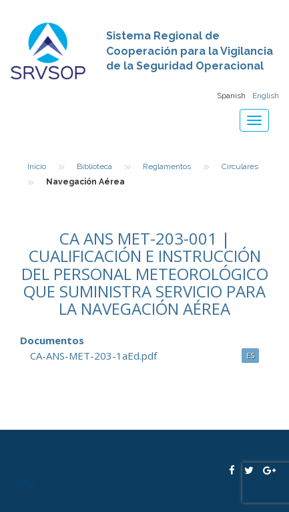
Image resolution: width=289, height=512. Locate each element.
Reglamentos (167, 166)
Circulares (240, 166)
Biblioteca (94, 166)
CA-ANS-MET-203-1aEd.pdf (93, 355)
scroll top (26, 484)
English (265, 95)
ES (250, 355)
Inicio (36, 166)
